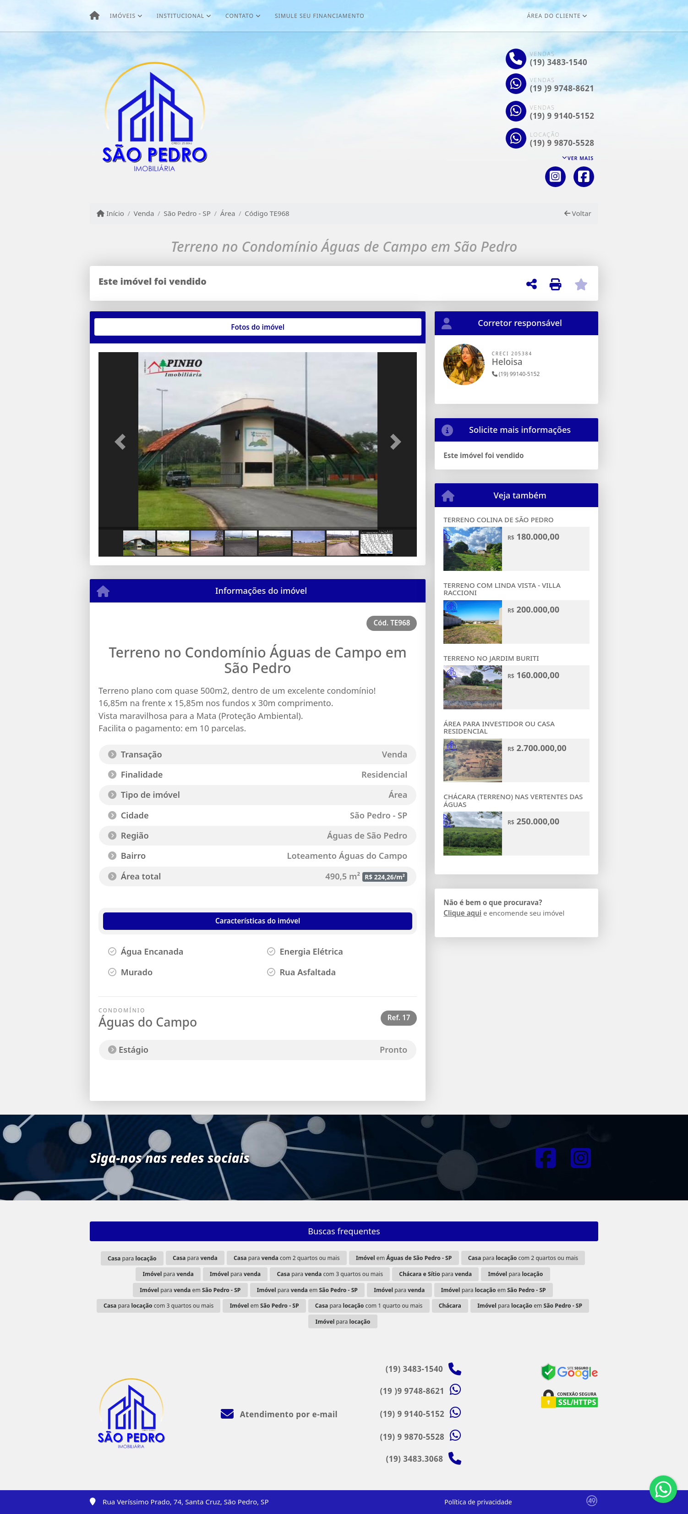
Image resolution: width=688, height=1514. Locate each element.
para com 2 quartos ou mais (287, 1258)
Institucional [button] (180, 16)
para (132, 1258)
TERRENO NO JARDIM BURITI (491, 658)
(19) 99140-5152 (516, 374)
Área (227, 213)
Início (110, 213)
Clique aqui (462, 912)
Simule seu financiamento (320, 16)
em (404, 1258)
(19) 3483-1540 (559, 62)
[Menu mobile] (94, 16)
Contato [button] (239, 16)
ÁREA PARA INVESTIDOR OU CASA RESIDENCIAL (499, 727)
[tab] (128, 327)
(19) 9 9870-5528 (562, 143)
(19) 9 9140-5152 (562, 116)
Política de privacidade (478, 1501)
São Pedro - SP (187, 213)
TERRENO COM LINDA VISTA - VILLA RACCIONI (502, 588)
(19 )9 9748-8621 (562, 88)
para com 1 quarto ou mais (369, 1306)
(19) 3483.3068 (414, 1458)
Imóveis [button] (123, 16)
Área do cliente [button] (554, 16)
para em (190, 1290)
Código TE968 (267, 213)
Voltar (577, 213)
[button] (122, 442)
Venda (144, 213)
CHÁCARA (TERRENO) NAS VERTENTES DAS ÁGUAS (513, 800)
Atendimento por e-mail (279, 1414)
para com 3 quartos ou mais (330, 1274)
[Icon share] (555, 176)
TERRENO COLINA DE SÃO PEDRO (498, 519)
